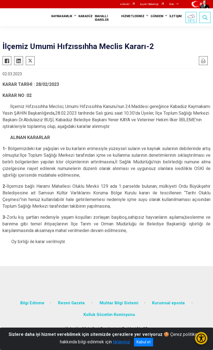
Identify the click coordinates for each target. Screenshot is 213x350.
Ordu (171, 4)
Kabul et (143, 342)
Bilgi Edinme (32, 303)
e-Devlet (125, 4)
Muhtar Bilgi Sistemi (119, 303)
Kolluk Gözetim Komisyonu (109, 314)
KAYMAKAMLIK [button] (61, 16)
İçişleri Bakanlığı (149, 4)
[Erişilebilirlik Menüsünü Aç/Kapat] (201, 338)
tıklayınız (121, 341)
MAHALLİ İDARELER (102, 18)
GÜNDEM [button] (157, 16)
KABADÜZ (85, 16)
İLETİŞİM (175, 16)
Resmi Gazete (72, 303)
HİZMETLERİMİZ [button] (132, 16)
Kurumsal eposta (169, 303)
